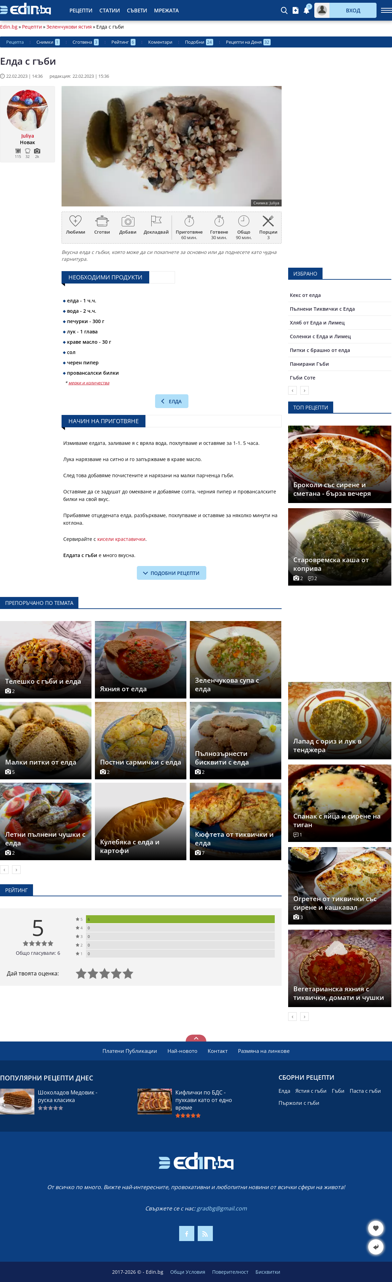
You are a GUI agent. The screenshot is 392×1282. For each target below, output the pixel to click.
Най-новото (182, 1050)
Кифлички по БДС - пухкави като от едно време (203, 1100)
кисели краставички (121, 539)
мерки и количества (88, 383)
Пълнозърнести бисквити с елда (222, 758)
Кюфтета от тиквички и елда (234, 838)
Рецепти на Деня (248, 42)
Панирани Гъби (309, 364)
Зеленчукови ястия (69, 27)
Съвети (137, 10)
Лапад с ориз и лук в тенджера (327, 745)
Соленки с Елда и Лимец (320, 336)
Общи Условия (187, 1272)
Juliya (27, 135)
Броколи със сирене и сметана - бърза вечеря (332, 489)
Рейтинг (123, 42)
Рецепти (80, 10)
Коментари (160, 42)
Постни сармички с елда (140, 762)
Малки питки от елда (40, 762)
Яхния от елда (123, 688)
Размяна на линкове (264, 1050)
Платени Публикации (129, 1050)
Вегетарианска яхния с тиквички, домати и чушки (338, 993)
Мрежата (166, 10)
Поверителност (230, 1272)
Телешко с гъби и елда (43, 681)
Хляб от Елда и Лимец (317, 322)
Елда (175, 401)
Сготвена (86, 42)
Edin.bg (9, 27)
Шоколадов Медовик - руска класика (67, 1096)
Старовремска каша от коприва (331, 564)
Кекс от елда (305, 295)
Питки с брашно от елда (320, 350)
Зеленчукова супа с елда (227, 684)
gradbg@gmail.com (222, 1208)
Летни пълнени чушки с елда (45, 838)
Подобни (199, 42)
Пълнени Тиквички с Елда (322, 309)
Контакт (218, 1050)
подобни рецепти (175, 573)
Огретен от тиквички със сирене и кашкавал (335, 903)
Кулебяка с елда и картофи (130, 846)
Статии (109, 10)
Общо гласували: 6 (38, 953)
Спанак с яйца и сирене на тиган (337, 820)
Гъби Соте (302, 377)
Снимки (48, 42)
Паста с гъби (365, 1090)
